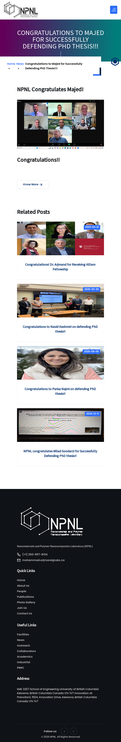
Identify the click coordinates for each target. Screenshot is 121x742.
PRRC (20, 668)
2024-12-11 (92, 413)
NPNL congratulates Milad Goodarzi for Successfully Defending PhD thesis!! (60, 453)
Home (11, 64)
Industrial (23, 662)
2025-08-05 (91, 351)
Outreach (23, 646)
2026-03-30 (91, 289)
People (21, 591)
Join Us (22, 608)
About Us (23, 586)
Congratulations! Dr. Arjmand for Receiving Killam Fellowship (60, 266)
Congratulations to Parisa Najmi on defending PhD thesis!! (60, 391)
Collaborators (26, 651)
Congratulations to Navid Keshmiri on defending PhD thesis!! (60, 329)
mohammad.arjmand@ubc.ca (43, 560)
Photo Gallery (26, 602)
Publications (25, 597)
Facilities (23, 634)
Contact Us (24, 613)
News (20, 64)
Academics (25, 657)
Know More (33, 185)
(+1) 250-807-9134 (35, 554)
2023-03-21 (92, 227)
